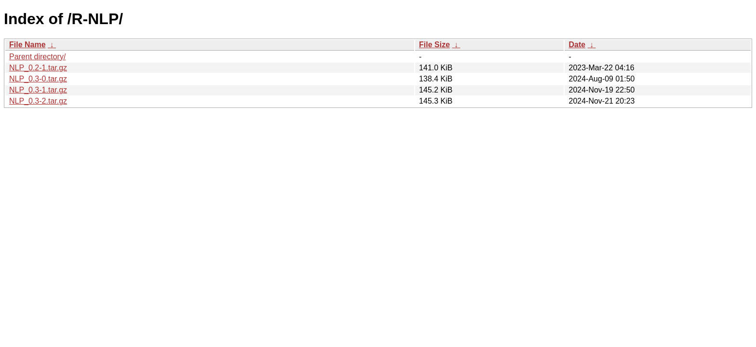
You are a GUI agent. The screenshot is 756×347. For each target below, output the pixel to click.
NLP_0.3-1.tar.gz (38, 90)
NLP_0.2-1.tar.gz (38, 68)
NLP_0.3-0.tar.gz (38, 79)
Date (576, 44)
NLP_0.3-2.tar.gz (38, 101)
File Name (27, 44)
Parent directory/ (37, 57)
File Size (434, 44)
